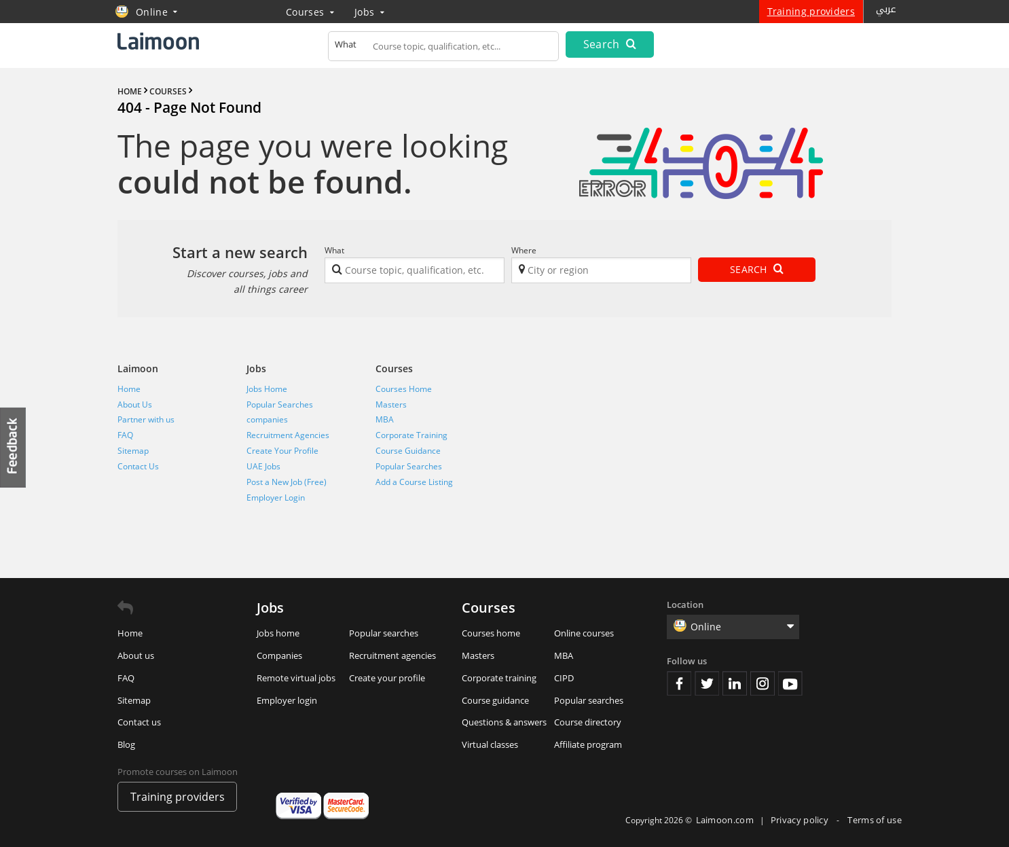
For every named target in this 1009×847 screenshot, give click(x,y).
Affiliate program (588, 744)
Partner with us (146, 419)
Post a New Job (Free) (286, 482)
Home (129, 389)
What (334, 250)
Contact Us (138, 466)
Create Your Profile (282, 450)
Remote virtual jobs (296, 678)
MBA (384, 419)
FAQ (125, 435)
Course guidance (495, 700)
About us (135, 655)
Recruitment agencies (392, 655)
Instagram (762, 683)
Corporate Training (411, 435)
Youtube (790, 683)
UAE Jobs (263, 466)
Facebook (679, 683)
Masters (391, 404)
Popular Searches (279, 404)
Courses (310, 11)
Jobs (369, 11)
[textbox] (443, 48)
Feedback (13, 447)
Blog (126, 744)
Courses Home (403, 389)
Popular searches (383, 633)
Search (609, 44)
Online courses (584, 633)
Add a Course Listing (414, 482)
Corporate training (499, 678)
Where (523, 250)
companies (267, 419)
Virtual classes (490, 744)
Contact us (139, 722)
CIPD (564, 678)
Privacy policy (801, 820)
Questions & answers (504, 722)
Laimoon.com (725, 820)
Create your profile (387, 678)
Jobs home (278, 633)
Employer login (287, 700)
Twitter (707, 683)
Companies (279, 655)
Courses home (491, 633)
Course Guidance (408, 450)
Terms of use (874, 820)
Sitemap (133, 450)
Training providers (811, 11)
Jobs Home (266, 389)
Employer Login (275, 497)
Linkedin (734, 683)
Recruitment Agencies (287, 435)
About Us (134, 404)
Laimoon (137, 368)
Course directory (587, 722)
